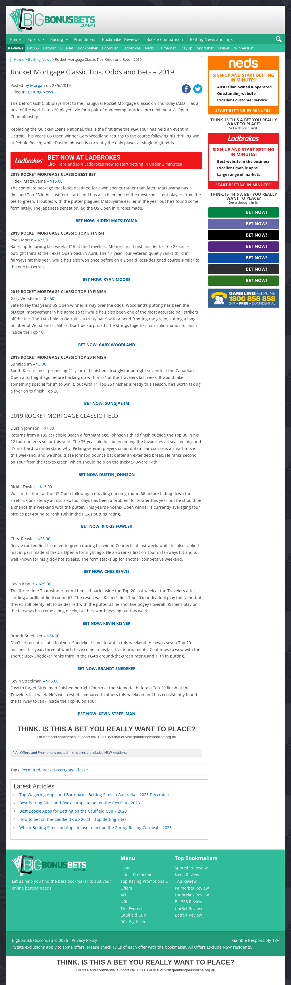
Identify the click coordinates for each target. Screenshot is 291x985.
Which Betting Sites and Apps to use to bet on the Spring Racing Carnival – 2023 (95, 827)
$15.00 (56, 181)
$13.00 (46, 486)
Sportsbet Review (191, 868)
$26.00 (44, 538)
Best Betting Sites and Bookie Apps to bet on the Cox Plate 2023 (79, 802)
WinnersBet (244, 48)
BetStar (49, 48)
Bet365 (33, 48)
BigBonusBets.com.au (32, 940)
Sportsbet (205, 48)
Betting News (40, 92)
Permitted (31, 770)
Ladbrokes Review (192, 895)
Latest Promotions (137, 874)
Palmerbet (167, 48)
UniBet (224, 48)
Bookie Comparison (164, 39)
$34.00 (53, 635)
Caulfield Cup (133, 915)
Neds (149, 48)
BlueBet (66, 48)
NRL (124, 901)
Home (15, 39)
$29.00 (45, 584)
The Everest (131, 908)
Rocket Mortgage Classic (66, 770)
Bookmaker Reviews (121, 39)
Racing (56, 39)
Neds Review (187, 874)
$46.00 (52, 681)
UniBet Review (188, 908)
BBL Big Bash (132, 922)
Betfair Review (188, 915)
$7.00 (49, 428)
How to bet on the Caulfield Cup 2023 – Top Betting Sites (72, 819)
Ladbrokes (131, 48)
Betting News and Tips (211, 39)
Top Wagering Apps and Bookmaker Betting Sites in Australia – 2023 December (94, 794)
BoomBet (110, 48)
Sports (34, 39)
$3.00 (41, 364)
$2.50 (49, 298)
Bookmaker (87, 48)
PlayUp (186, 48)
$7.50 (43, 240)
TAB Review (186, 881)
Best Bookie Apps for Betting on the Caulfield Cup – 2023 (73, 811)
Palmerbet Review (192, 888)
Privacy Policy (84, 940)
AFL (123, 895)
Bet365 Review (188, 901)
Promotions (84, 39)
